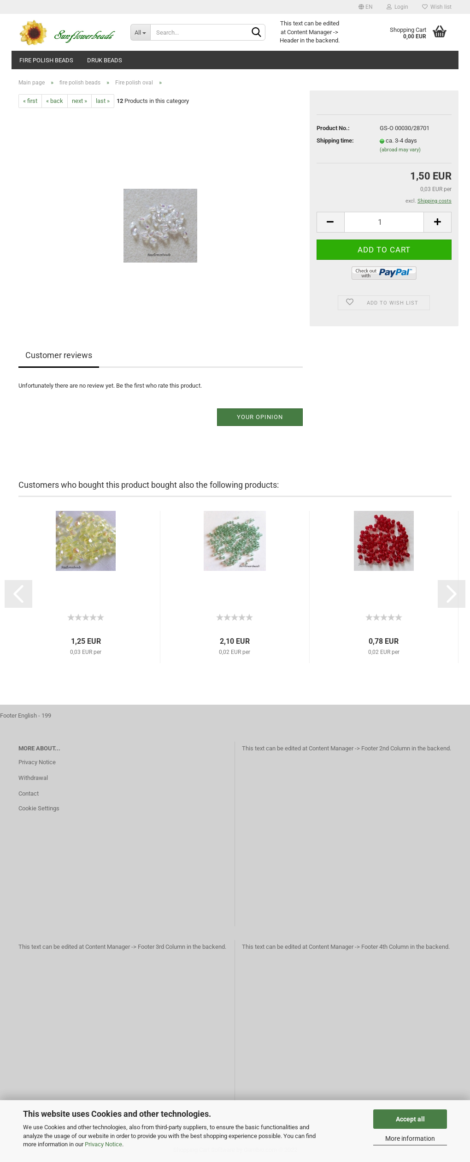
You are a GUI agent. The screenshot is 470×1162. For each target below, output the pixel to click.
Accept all (410, 1119)
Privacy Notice (103, 1144)
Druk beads (104, 60)
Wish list (437, 7)
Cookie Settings (38, 808)
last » (103, 100)
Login (397, 7)
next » (79, 100)
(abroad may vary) (400, 150)
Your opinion (260, 416)
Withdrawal (33, 777)
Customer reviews (58, 355)
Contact (28, 793)
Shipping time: (335, 140)
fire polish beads (46, 60)
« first (30, 100)
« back (54, 100)
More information (410, 1138)
